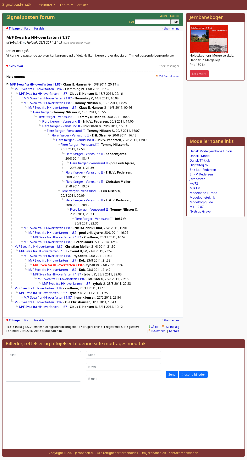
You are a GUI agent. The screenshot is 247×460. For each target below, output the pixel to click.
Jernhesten (197, 179)
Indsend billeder (193, 374)
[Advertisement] (215, 108)
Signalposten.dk (16, 4)
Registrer (174, 15)
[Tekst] (43, 366)
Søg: (131, 21)
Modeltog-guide (201, 202)
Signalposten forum (30, 17)
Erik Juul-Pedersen (203, 170)
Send (172, 374)
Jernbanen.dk (84, 453)
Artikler (82, 5)
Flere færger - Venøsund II (56, 117)
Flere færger (42, 112)
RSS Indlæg (172, 327)
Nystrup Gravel (200, 211)
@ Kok (87, 42)
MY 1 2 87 (197, 207)
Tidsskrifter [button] (44, 5)
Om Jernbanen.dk (153, 453)
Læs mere (199, 74)
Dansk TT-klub (200, 160)
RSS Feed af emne (169, 76)
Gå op (154, 327)
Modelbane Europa (203, 193)
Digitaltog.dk (199, 165)
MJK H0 (195, 188)
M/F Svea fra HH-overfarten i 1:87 (35, 84)
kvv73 (194, 183)
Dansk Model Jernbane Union (211, 151)
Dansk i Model (200, 156)
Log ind (163, 15)
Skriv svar (16, 66)
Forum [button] (65, 5)
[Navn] (123, 366)
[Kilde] (123, 354)
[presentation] (195, 358)
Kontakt (174, 331)
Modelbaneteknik (202, 197)
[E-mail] (123, 378)
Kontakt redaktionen (183, 453)
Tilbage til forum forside (27, 28)
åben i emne (171, 28)
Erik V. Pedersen (201, 174)
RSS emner (158, 331)
